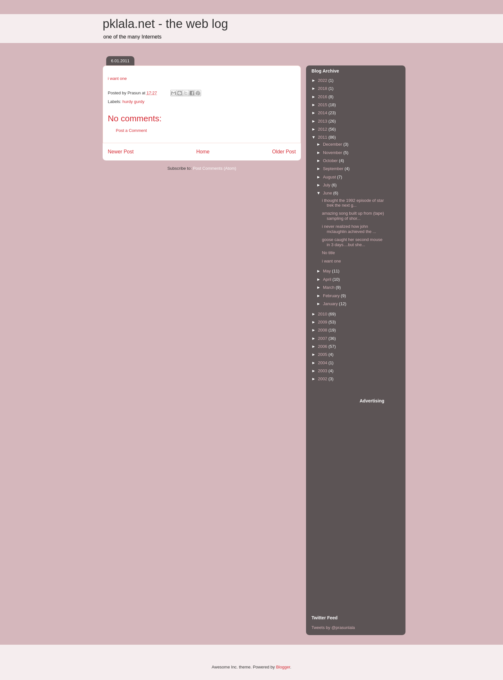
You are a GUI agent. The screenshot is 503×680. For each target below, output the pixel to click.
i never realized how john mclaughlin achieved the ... (349, 229)
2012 (323, 129)
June (328, 193)
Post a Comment (131, 130)
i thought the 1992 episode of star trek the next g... (353, 203)
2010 (323, 314)
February (332, 295)
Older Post (284, 151)
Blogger (283, 667)
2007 (323, 338)
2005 (323, 354)
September (334, 168)
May (327, 271)
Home (203, 151)
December (333, 144)
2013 (323, 121)
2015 (323, 104)
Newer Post (121, 151)
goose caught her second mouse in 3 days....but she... (352, 242)
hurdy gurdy (134, 101)
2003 (323, 370)
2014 (323, 112)
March (329, 287)
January (331, 303)
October (331, 160)
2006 (323, 346)
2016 (323, 96)
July (327, 185)
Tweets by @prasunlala (333, 627)
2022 (323, 80)
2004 (323, 362)
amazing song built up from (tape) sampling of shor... (353, 216)
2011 (323, 137)
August (330, 177)
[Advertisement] (337, 494)
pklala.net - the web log (165, 23)
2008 (323, 330)
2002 (323, 378)
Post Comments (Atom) (214, 168)
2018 (323, 88)
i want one (117, 78)
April (328, 279)
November (333, 152)
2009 (323, 322)
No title (328, 252)
